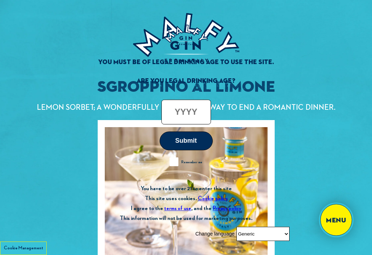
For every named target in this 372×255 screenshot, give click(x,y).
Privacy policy (227, 208)
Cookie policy (213, 199)
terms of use (177, 208)
